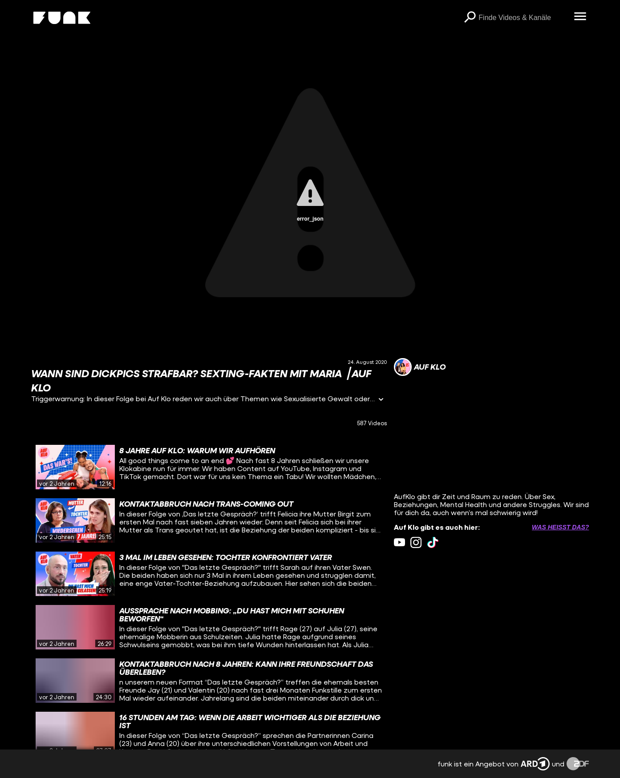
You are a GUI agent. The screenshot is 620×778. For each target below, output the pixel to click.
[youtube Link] (399, 542)
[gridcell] (209, 467)
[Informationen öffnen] (381, 400)
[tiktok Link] (432, 542)
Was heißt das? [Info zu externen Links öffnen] (560, 527)
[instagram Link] (415, 542)
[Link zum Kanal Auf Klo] (420, 367)
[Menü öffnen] (580, 16)
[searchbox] (522, 18)
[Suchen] (469, 17)
